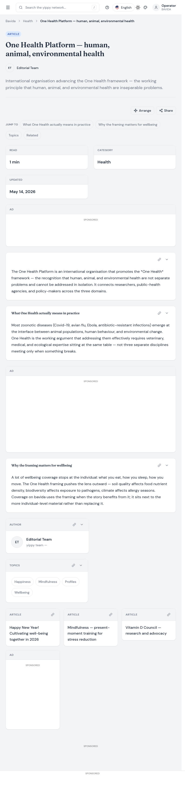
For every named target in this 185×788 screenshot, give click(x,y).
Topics (14, 135)
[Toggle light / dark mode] (138, 7)
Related (32, 135)
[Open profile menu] (164, 7)
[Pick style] (145, 7)
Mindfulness (47, 582)
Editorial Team (27, 68)
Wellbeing (22, 592)
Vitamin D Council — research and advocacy (146, 630)
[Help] (107, 7)
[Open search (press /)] (57, 7)
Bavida (11, 21)
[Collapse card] (167, 259)
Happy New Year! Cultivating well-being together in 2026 (29, 633)
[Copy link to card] (159, 259)
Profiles (70, 582)
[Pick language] (123, 7)
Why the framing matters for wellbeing (127, 124)
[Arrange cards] (142, 110)
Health (28, 21)
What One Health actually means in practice (56, 124)
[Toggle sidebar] (8, 7)
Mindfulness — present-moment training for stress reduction (89, 633)
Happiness (22, 582)
